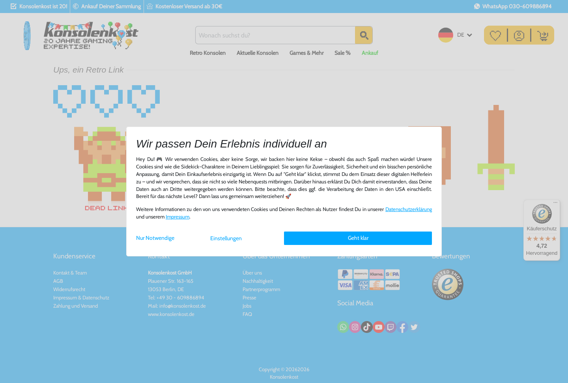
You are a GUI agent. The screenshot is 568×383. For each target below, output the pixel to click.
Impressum (177, 217)
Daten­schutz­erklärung (408, 209)
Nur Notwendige (155, 237)
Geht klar (358, 237)
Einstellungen (226, 238)
